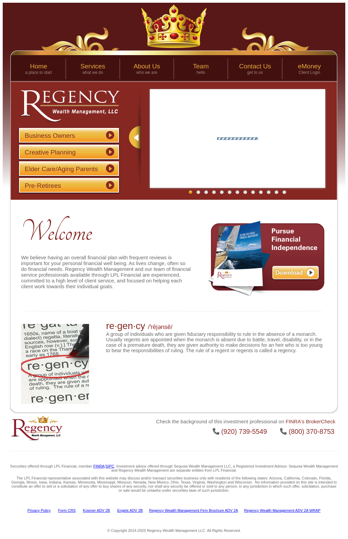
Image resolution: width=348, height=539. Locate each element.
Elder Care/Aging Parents (61, 169)
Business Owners (50, 135)
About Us (147, 66)
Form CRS (67, 510)
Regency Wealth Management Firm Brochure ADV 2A (193, 510)
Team (201, 66)
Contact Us (255, 66)
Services (93, 66)
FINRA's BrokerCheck (310, 421)
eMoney (309, 66)
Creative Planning (50, 152)
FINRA (98, 466)
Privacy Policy (39, 510)
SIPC (110, 466)
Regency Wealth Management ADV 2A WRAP (282, 510)
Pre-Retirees (43, 185)
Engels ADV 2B (130, 510)
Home (38, 66)
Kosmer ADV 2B (96, 510)
